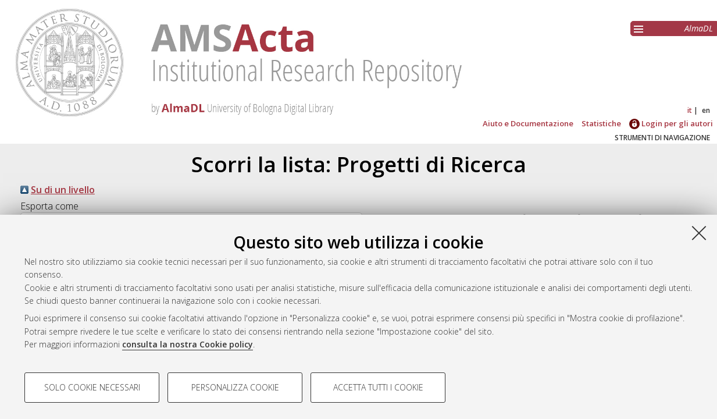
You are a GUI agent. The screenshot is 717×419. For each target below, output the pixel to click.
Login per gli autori (671, 123)
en (706, 110)
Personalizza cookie (235, 387)
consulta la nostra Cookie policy (187, 344)
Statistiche (601, 123)
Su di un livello (63, 189)
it (689, 110)
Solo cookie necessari (92, 387)
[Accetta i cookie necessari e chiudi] (699, 232)
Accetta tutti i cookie (378, 387)
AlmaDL (698, 28)
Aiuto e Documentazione (528, 123)
